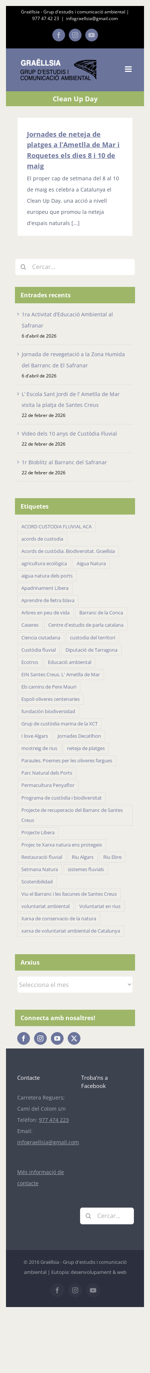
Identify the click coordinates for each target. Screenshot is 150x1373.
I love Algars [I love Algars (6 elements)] (34, 736)
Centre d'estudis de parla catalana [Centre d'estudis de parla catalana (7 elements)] (85, 625)
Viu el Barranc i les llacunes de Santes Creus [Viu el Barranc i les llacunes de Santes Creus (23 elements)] (69, 894)
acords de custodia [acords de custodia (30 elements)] (42, 539)
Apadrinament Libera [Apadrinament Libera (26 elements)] (44, 588)
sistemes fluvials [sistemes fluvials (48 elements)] (86, 869)
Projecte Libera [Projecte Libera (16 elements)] (38, 832)
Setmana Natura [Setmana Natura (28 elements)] (39, 869)
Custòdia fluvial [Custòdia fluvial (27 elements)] (38, 650)
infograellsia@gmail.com (92, 18)
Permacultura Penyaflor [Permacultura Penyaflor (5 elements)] (47, 785)
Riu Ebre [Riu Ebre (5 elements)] (112, 857)
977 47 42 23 (45, 18)
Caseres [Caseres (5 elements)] (30, 625)
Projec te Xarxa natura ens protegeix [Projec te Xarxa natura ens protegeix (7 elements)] (61, 845)
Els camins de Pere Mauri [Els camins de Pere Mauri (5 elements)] (48, 687)
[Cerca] (23, 267)
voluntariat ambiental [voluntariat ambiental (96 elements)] (45, 906)
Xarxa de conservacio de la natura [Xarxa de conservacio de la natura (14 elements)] (58, 918)
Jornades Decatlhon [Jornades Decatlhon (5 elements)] (79, 736)
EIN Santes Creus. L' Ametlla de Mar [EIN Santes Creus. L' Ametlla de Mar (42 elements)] (60, 674)
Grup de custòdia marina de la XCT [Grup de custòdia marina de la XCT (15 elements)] (59, 724)
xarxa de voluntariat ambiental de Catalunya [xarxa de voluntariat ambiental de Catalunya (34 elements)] (70, 931)
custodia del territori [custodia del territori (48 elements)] (92, 638)
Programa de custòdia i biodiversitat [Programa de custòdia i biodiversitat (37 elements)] (61, 798)
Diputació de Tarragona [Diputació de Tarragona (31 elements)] (91, 650)
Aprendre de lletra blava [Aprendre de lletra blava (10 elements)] (47, 600)
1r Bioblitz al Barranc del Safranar (64, 462)
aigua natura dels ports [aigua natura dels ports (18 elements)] (47, 576)
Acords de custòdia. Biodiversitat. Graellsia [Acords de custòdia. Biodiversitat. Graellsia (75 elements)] (68, 551)
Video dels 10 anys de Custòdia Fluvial (69, 433)
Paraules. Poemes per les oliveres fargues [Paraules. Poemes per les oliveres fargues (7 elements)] (66, 760)
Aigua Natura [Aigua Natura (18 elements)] (91, 563)
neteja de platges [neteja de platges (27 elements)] (86, 748)
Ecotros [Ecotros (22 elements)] (29, 662)
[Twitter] (74, 1038)
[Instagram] (40, 1038)
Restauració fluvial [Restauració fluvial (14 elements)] (41, 857)
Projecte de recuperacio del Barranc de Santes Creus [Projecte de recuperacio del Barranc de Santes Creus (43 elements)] (72, 815)
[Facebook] (23, 1038)
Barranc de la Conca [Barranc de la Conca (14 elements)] (101, 613)
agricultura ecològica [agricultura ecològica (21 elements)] (44, 563)
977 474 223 (54, 1119)
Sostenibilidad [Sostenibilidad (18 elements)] (37, 882)
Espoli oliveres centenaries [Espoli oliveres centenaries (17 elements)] (50, 699)
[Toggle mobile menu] (129, 69)
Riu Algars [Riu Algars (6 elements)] (83, 857)
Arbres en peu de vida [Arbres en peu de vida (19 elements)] (45, 613)
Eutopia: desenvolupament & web (88, 1272)
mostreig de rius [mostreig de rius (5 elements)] (39, 748)
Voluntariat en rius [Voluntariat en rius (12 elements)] (99, 906)
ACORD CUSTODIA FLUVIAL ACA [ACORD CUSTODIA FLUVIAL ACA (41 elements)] (56, 526)
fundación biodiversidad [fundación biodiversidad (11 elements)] (48, 711)
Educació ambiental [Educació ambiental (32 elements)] (69, 662)
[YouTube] (57, 1038)
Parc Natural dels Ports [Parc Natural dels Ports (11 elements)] (46, 773)
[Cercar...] (75, 267)
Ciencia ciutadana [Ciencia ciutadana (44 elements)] (40, 638)
